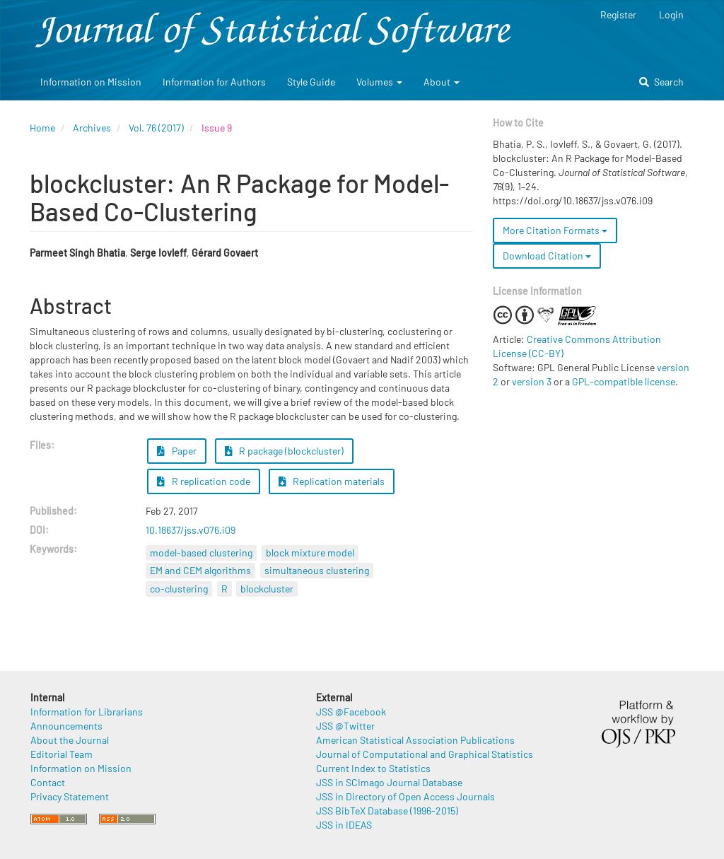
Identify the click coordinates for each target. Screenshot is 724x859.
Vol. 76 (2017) (156, 128)
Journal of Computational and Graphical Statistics (424, 754)
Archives (92, 128)
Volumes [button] (379, 82)
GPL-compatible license (623, 381)
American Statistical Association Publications (415, 740)
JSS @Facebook (351, 712)
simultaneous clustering (316, 570)
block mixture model (310, 553)
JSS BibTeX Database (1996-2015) (387, 811)
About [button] (442, 82)
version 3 (531, 381)
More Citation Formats (555, 230)
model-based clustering (201, 553)
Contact (47, 782)
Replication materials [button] (332, 481)
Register (618, 14)
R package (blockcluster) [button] (284, 451)
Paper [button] (177, 451)
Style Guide (311, 82)
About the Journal (69, 740)
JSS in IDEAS (344, 825)
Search (661, 82)
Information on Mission (90, 82)
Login (671, 14)
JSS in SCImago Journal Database (389, 782)
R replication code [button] (203, 481)
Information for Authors (214, 82)
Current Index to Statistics (373, 768)
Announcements (66, 726)
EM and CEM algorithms (200, 570)
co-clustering (179, 589)
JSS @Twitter (345, 726)
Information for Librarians (86, 712)
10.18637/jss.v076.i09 (190, 530)
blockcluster (266, 589)
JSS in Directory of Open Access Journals (405, 796)
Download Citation (547, 256)
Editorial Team (61, 754)
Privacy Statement (69, 796)
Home (42, 128)
